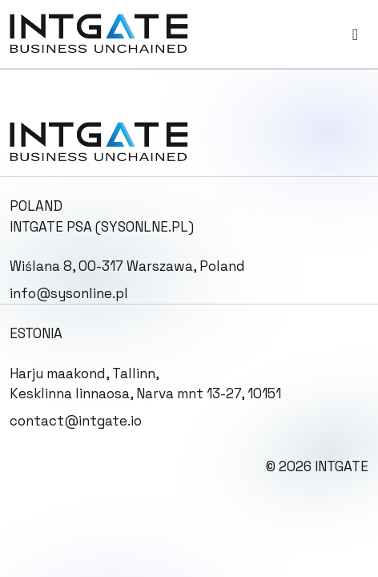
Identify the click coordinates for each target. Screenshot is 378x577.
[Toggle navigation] (355, 34)
